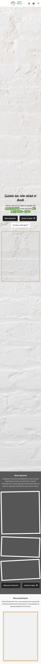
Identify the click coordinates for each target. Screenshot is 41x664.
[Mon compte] (29, 3)
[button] (33, 3)
